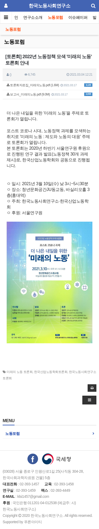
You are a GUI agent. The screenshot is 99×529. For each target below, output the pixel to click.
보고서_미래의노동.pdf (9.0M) (49, 94)
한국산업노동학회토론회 (51, 372)
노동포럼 (55, 17)
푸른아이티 (33, 522)
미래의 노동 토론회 (19, 372)
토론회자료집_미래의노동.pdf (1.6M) (49, 85)
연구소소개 (33, 17)
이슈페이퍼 (78, 17)
